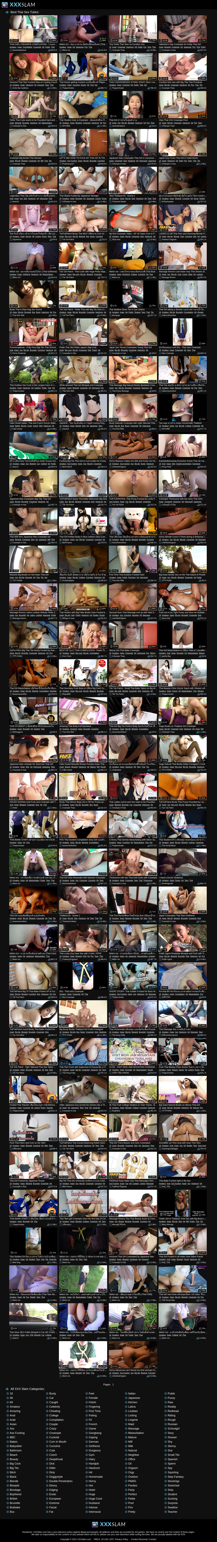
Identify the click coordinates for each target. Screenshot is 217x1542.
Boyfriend (126, 274)
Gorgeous (93, 1450)
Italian (130, 1393)
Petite (140, 47)
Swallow (171, 1507)
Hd (43, 47)
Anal (11, 350)
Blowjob (167, 47)
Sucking (170, 1498)
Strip (168, 1489)
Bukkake (13, 1507)
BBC (10, 1437)
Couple (52, 1424)
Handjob (135, 615)
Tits (201, 85)
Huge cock (93, 1498)
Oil (128, 1463)
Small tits (96, 1108)
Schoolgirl (172, 1428)
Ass (119, 123)
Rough (102, 615)
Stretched (171, 1485)
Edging (52, 1489)
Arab (11, 199)
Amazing (73, 729)
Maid (129, 1424)
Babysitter (14, 1446)
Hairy (90, 1459)
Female (91, 1397)
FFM (84, 956)
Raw (168, 1402)
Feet (89, 1393)
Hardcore (130, 47)
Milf (42, 161)
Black (11, 1476)
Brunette (25, 123)
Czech (184, 274)
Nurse (196, 199)
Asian (19, 47)
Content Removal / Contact (143, 1539)
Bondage (13, 1489)
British (11, 1498)
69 (9, 1402)
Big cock (68, 236)
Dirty (50, 1472)
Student (137, 312)
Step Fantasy (174, 1476)
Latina (32, 615)
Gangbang (93, 1432)
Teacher (50, 1108)
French (91, 1424)
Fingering (92, 1406)
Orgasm (152, 956)
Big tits (167, 85)
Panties (131, 1485)
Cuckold (52, 1437)
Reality (202, 199)
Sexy (169, 1432)
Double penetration (184, 464)
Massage (202, 540)
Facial (186, 1259)
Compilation (27, 47)
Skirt (46, 1146)
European (196, 464)
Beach (11, 1454)
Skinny (153, 653)
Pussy (104, 199)
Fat (49, 1511)
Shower (200, 312)
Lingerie (131, 1419)
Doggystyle (54, 1476)
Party (130, 1489)
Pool (129, 1503)
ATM (31, 1335)
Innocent (40, 85)
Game (90, 1428)
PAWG (130, 1481)
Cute (179, 274)
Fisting (91, 1415)
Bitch (11, 1472)
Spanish (171, 1459)
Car (38, 464)
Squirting (171, 1472)
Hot (96, 85)
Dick (125, 161)
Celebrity (53, 1406)
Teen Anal (202, 1146)
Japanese (80, 47)
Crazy (29, 426)
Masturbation (47, 123)
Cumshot (76, 85)
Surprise (171, 1503)
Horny (90, 1481)
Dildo (190, 274)
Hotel (181, 161)
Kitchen (131, 1402)
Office (130, 1459)
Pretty (203, 47)
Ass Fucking (72, 161)
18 (110, 47)
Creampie (37, 47)
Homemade (94, 1476)
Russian (171, 1424)
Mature (202, 653)
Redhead (171, 1411)
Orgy (129, 1472)
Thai (53, 47)
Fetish (94, 350)
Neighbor (132, 1454)
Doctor (83, 85)
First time (132, 577)
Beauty (67, 767)
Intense (91, 1507)
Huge (197, 729)
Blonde (176, 236)
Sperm (170, 1463)
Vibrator (200, 691)
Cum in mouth (56, 1441)
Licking (98, 199)
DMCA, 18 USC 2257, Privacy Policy (111, 1539)
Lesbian (200, 274)
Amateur (13, 47)
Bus (87, 236)
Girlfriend (26, 274)
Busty (92, 236)
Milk (129, 1446)
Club (182, 236)
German (92, 1441)
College (134, 274)
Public (47, 47)
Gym (89, 1454)
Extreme (52, 1503)
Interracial (143, 161)
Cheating (53, 1411)
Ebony (51, 1485)
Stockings (171, 1481)
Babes (17, 426)
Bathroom (14, 1450)
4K (9, 1397)
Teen (149, 47)
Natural (196, 1108)
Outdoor (37, 388)
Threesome (148, 880)
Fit (88, 1419)
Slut (46, 1070)
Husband (92, 1503)
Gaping (91, 1437)
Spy (168, 1468)
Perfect (131, 1494)
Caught (52, 1402)
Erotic (143, 464)
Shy (168, 1441)
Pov (86, 47)
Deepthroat (54, 1459)
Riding (169, 1415)
